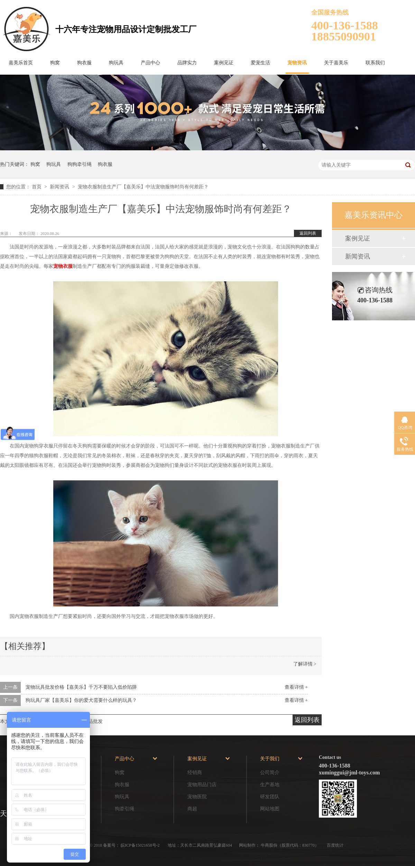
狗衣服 (84, 62)
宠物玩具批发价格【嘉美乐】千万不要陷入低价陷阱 (81, 687)
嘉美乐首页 (21, 62)
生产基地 (269, 784)
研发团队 (269, 796)
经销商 (194, 772)
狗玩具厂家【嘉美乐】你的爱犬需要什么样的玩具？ (81, 700)
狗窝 (55, 62)
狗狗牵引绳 (79, 164)
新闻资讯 (60, 186)
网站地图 (269, 808)
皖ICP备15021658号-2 (141, 845)
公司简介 (269, 772)
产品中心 (150, 62)
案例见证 (223, 62)
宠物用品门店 (201, 784)
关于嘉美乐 (336, 62)
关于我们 (269, 758)
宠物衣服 (63, 266)
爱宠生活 (260, 62)
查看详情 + (296, 687)
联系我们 (375, 62)
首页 (37, 186)
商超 (192, 808)
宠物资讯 (297, 62)
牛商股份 (269, 845)
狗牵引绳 (124, 808)
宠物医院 (197, 796)
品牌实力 (187, 62)
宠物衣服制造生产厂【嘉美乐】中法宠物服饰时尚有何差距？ (143, 186)
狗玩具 (116, 62)
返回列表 (307, 233)
